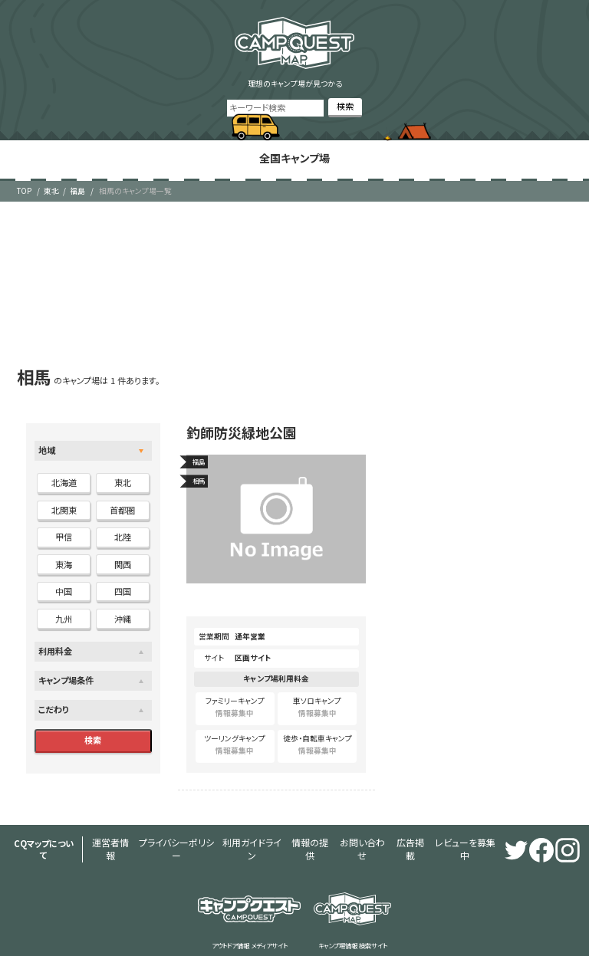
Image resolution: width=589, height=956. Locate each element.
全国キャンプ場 (294, 154)
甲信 (63, 530)
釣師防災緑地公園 (238, 425)
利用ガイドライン (217, 823)
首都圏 (122, 502)
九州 (63, 611)
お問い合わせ (301, 823)
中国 (63, 584)
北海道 (64, 475)
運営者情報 (110, 823)
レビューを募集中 (380, 823)
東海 (63, 556)
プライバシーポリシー (160, 823)
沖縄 (122, 611)
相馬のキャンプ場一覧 (135, 183)
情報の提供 (260, 823)
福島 (77, 183)
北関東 (64, 502)
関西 (122, 556)
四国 (122, 584)
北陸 (122, 530)
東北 (51, 183)
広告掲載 (338, 823)
